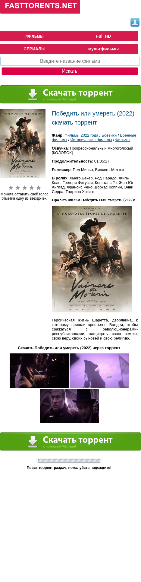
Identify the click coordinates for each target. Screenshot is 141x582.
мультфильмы (103, 48)
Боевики (109, 135)
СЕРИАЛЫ (34, 48)
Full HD (103, 36)
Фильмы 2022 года (81, 135)
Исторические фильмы (91, 140)
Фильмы (34, 36)
